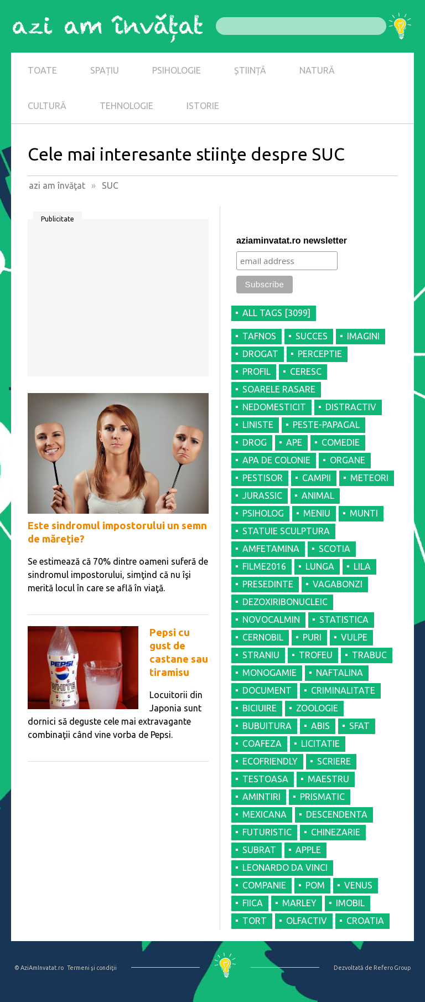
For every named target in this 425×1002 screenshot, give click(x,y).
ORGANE (347, 460)
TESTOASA (265, 779)
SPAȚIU (104, 70)
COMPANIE (264, 885)
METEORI (369, 478)
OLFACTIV (306, 921)
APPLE (308, 850)
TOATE (42, 70)
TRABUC (369, 655)
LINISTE (257, 425)
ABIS (320, 726)
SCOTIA (334, 549)
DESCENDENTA (336, 814)
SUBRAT (259, 850)
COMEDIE (341, 442)
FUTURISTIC (267, 832)
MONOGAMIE (269, 673)
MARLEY (299, 903)
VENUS (358, 885)
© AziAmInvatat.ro (39, 967)
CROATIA (365, 921)
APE (294, 442)
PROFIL (256, 371)
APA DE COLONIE (276, 460)
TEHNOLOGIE (126, 106)
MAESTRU (328, 779)
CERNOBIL (262, 637)
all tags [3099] (276, 313)
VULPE (354, 637)
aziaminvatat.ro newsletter (291, 240)
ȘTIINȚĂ (250, 70)
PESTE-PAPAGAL (326, 425)
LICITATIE (320, 743)
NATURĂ (317, 70)
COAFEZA (262, 743)
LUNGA (319, 566)
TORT (254, 921)
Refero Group (392, 967)
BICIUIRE (259, 708)
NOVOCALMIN (271, 619)
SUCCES (312, 336)
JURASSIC (262, 495)
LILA (362, 566)
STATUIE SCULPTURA (286, 531)
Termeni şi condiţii (92, 967)
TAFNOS (259, 336)
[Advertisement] (118, 302)
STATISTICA (344, 619)
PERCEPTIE (320, 354)
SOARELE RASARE (278, 389)
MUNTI (364, 513)
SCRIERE (334, 761)
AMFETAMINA (270, 549)
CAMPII (316, 478)
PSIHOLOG (263, 513)
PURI (312, 637)
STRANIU (260, 655)
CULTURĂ (47, 106)
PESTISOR (262, 478)
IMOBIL (350, 903)
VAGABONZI (337, 584)
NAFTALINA (339, 673)
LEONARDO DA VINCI (285, 867)
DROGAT (260, 354)
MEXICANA (264, 814)
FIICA (252, 903)
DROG (254, 442)
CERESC (306, 371)
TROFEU (316, 655)
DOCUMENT (267, 690)
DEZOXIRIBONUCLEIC (285, 602)
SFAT (359, 726)
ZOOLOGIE (317, 708)
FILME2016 (264, 566)
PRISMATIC (322, 797)
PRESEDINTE (267, 584)
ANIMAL (318, 495)
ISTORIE (202, 106)
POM (315, 885)
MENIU (316, 513)
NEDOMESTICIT (274, 407)
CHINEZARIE (335, 832)
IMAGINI (363, 336)
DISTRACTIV (350, 407)
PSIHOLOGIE (176, 70)
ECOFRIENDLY (270, 761)
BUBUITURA (267, 726)
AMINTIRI (261, 797)
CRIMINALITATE (343, 690)
